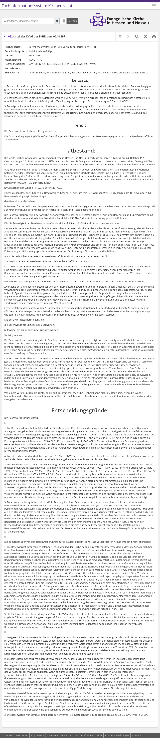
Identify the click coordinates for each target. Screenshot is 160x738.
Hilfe (99, 735)
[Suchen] (72, 21)
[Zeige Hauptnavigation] (153, 5)
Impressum (37, 735)
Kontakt (8, 735)
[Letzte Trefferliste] (63, 21)
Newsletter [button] (22, 735)
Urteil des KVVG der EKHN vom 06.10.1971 (35, 36)
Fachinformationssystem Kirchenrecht (37, 5)
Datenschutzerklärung (59, 735)
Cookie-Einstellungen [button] (117, 735)
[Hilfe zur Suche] (57, 21)
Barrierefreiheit (84, 735)
